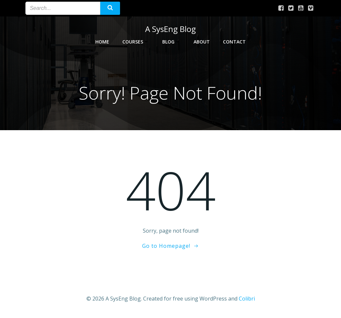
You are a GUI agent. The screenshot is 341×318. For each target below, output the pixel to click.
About (202, 42)
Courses (135, 42)
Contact (234, 42)
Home (102, 42)
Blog (171, 42)
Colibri (247, 298)
